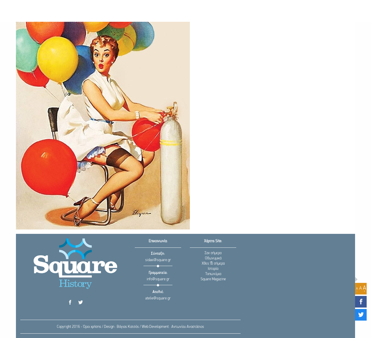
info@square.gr (158, 279)
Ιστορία (213, 269)
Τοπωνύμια (213, 274)
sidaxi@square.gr (158, 260)
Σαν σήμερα (213, 253)
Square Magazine (213, 279)
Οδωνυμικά (213, 258)
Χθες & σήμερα (213, 263)
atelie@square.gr (158, 298)
